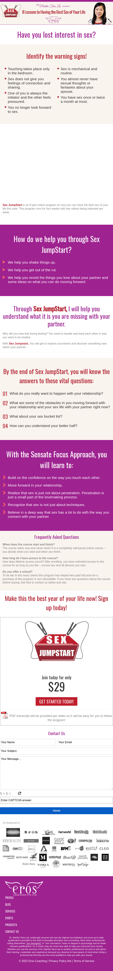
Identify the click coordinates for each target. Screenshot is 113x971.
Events (9, 918)
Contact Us (12, 931)
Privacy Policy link (60, 961)
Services (10, 911)
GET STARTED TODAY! (56, 701)
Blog (8, 904)
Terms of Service (84, 961)
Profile (9, 898)
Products (11, 925)
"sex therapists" (34, 943)
